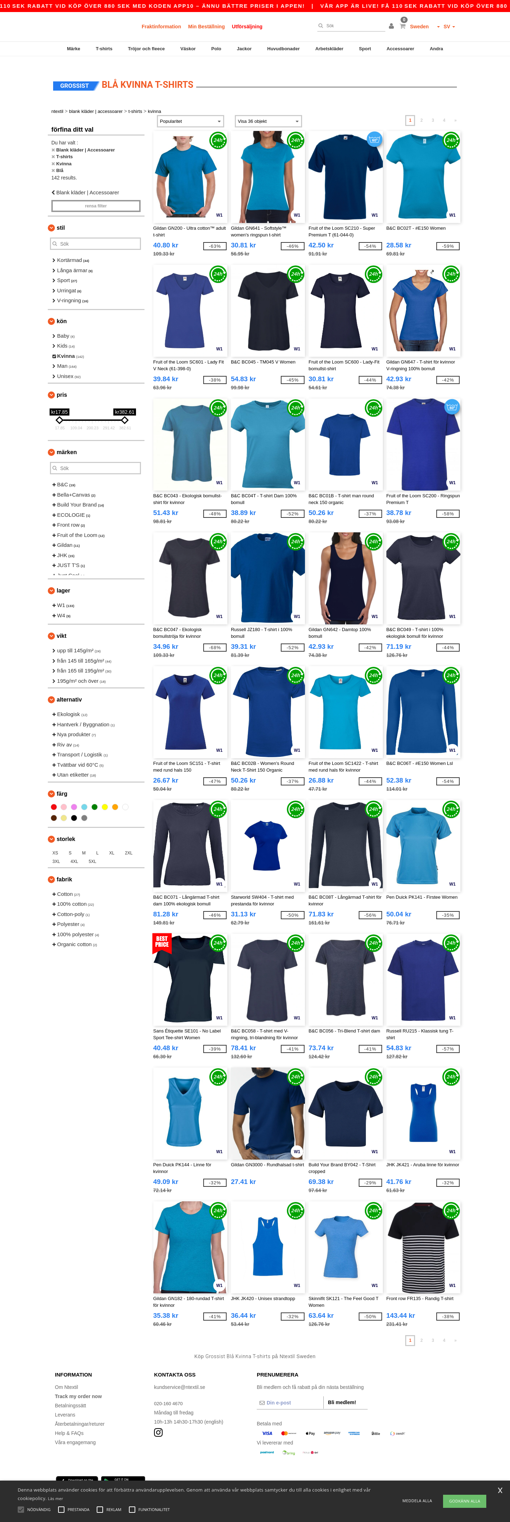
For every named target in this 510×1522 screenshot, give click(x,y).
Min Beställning (206, 26)
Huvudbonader (283, 48)
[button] (392, 26)
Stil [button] (61, 218)
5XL (92, 851)
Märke (73, 48)
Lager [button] (63, 581)
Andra (436, 48)
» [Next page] (455, 110)
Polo (216, 48)
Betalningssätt (70, 1396)
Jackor (244, 48)
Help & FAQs (69, 1423)
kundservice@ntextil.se (179, 1377)
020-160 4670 (169, 1394)
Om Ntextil (66, 1377)
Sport (365, 48)
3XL (56, 851)
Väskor (188, 48)
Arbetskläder (329, 48)
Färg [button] (62, 784)
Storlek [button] (66, 829)
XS (55, 843)
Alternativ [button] (69, 690)
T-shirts (104, 48)
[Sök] (349, 26)
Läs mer (55, 1498)
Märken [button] (67, 443)
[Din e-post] (290, 1393)
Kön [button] (62, 312)
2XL (128, 843)
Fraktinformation (161, 26)
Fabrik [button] (64, 870)
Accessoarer (400, 48)
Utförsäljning (247, 26)
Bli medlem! (342, 1393)
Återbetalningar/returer (79, 1414)
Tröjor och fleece (146, 48)
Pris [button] (62, 385)
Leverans (65, 1405)
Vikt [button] (62, 626)
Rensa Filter (96, 196)
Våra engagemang (75, 1433)
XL (111, 843)
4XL (74, 851)
